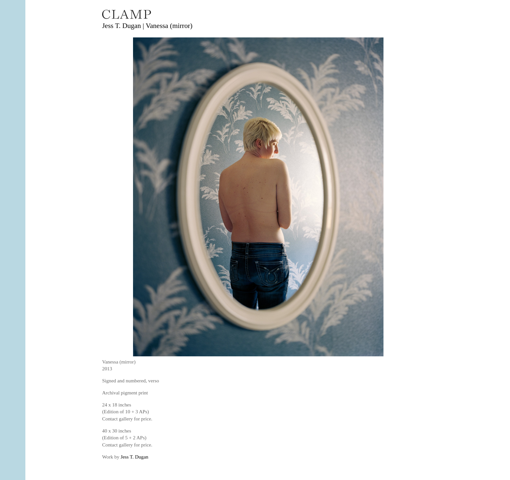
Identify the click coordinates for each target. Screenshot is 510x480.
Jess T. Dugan (134, 456)
